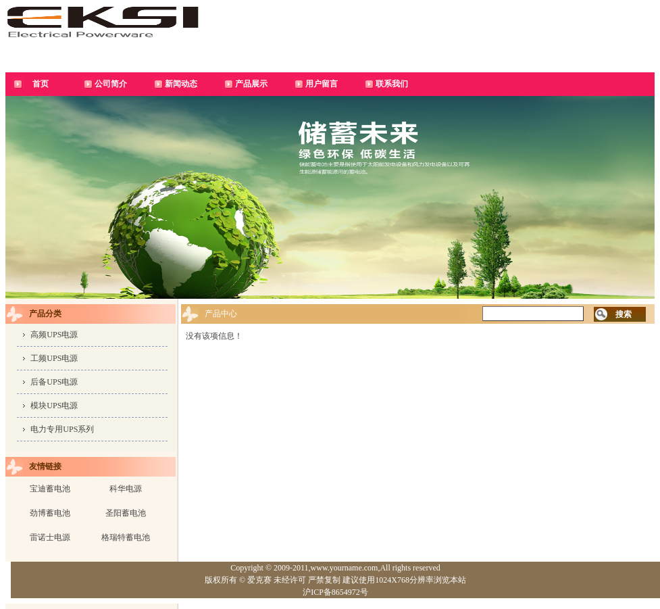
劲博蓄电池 (50, 513)
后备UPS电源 (54, 382)
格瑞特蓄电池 (125, 537)
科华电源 (125, 488)
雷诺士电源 (50, 537)
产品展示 (251, 84)
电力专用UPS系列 (62, 429)
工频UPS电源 (54, 358)
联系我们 (392, 84)
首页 (40, 84)
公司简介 (111, 84)
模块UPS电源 (54, 405)
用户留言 (321, 84)
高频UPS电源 (54, 334)
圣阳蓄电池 (125, 513)
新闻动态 (181, 84)
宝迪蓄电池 (50, 488)
